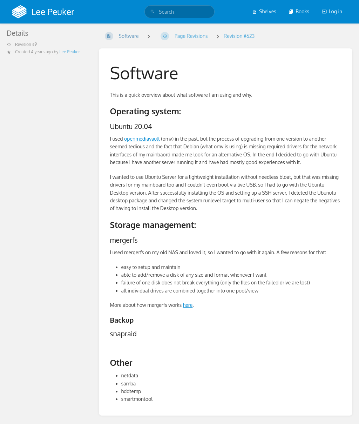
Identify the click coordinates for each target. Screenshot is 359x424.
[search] (179, 11)
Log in (332, 11)
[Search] (152, 12)
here (188, 305)
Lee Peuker (70, 51)
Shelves (264, 11)
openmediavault (142, 139)
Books (299, 11)
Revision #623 (239, 36)
